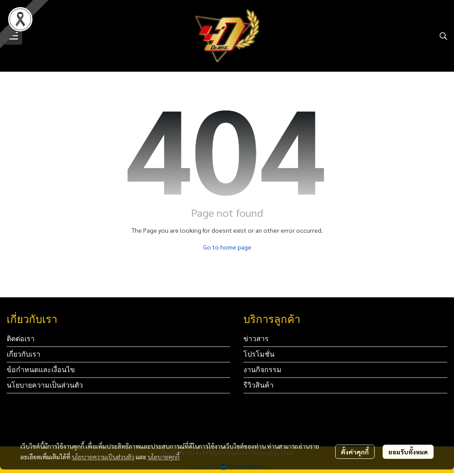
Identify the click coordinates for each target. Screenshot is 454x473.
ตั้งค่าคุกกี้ (355, 452)
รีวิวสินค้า (258, 385)
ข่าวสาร (256, 339)
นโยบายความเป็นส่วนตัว (103, 457)
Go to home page (227, 247)
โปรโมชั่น (258, 354)
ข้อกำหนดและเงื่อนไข (41, 369)
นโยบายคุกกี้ (164, 457)
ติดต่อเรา (21, 339)
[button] (443, 36)
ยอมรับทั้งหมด (408, 452)
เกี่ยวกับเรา (23, 354)
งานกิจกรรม (262, 369)
